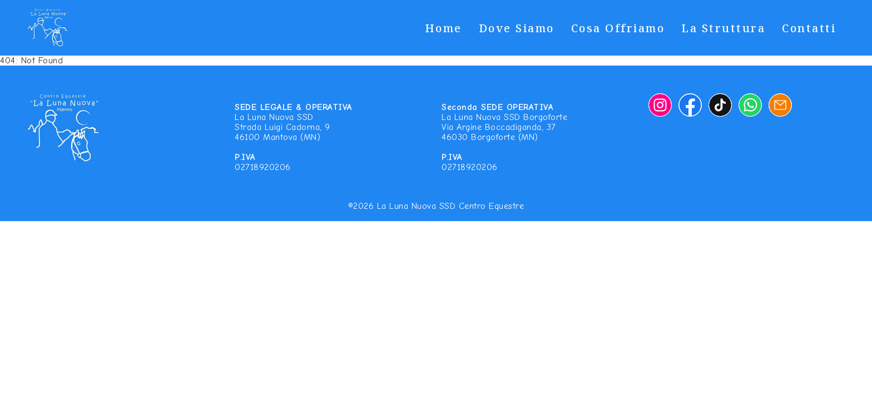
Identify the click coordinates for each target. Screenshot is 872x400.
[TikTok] (720, 105)
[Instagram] (660, 105)
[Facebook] (690, 105)
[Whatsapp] (750, 105)
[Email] (780, 105)
